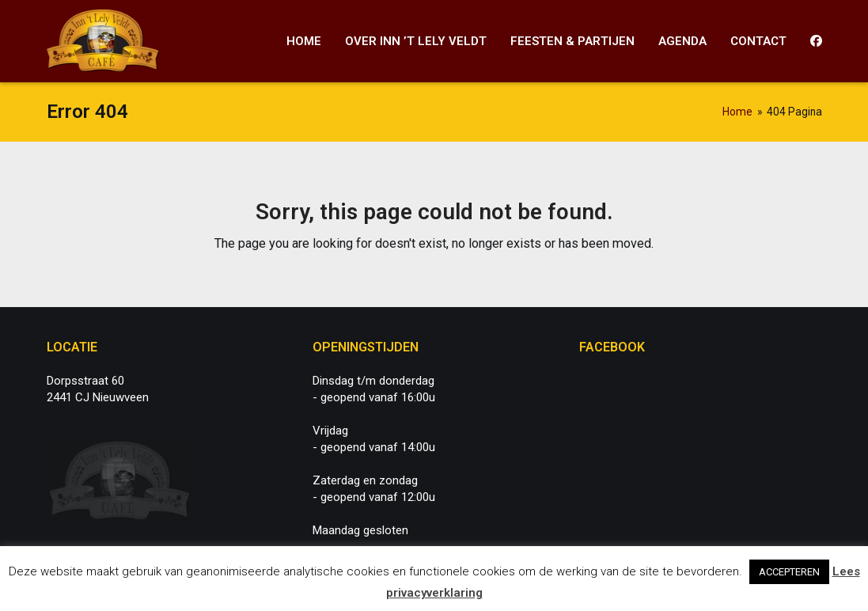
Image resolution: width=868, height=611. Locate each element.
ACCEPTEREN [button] (789, 572)
